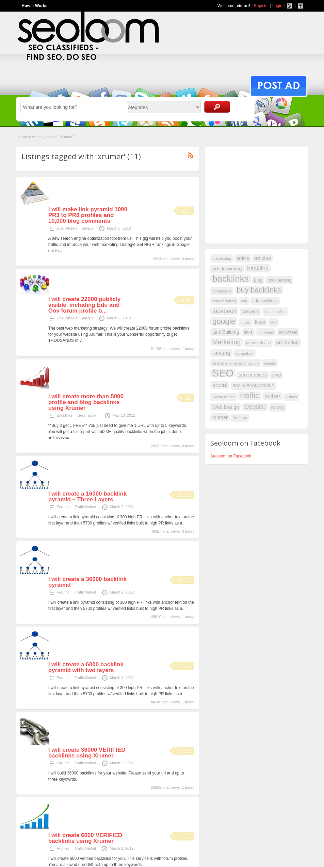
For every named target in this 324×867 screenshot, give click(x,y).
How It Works (35, 5)
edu (244, 301)
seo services (253, 375)
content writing (224, 301)
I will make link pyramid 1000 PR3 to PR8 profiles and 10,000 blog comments (87, 215)
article (243, 258)
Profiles (63, 848)
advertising (221, 258)
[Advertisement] (261, 194)
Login (277, 5)
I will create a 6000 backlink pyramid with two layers (86, 667)
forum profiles (275, 312)
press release (258, 342)
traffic (249, 395)
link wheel (266, 332)
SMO (276, 375)
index (245, 322)
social (219, 385)
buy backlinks (259, 290)
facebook (224, 310)
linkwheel (288, 332)
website (255, 406)
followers (250, 311)
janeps (87, 228)
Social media (223, 397)
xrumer (220, 417)
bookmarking (279, 280)
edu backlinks (264, 301)
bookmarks (221, 291)
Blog (258, 280)
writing (277, 407)
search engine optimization (235, 363)
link (273, 322)
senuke (270, 363)
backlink (258, 268)
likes (260, 322)
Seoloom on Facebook (230, 456)
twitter (272, 396)
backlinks (230, 278)
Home (23, 137)
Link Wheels (67, 228)
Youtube (240, 418)
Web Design (225, 407)
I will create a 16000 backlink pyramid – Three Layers (87, 496)
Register (261, 5)
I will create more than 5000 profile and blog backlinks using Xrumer (86, 402)
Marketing (226, 342)
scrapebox (245, 353)
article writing (227, 268)
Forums (63, 507)
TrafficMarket (85, 507)
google (223, 321)
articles (262, 258)
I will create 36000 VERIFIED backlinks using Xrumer (87, 753)
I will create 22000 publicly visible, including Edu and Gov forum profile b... (84, 305)
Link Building (225, 332)
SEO (222, 373)
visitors (291, 397)
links (248, 332)
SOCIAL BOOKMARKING (253, 386)
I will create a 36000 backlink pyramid (87, 582)
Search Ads (217, 107)
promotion (287, 342)
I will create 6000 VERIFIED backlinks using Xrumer (85, 838)
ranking (221, 353)
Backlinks (64, 415)
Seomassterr (88, 415)
